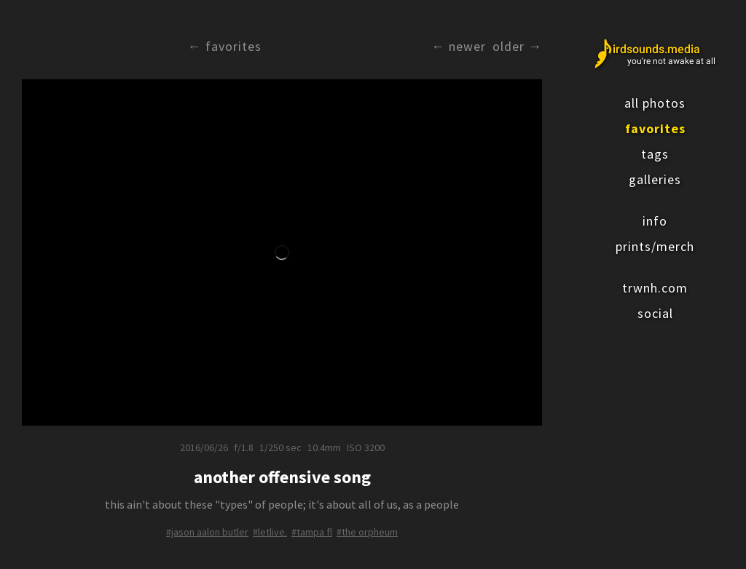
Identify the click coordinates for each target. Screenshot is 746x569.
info (655, 220)
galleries (655, 179)
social (655, 313)
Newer (467, 46)
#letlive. (270, 531)
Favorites (233, 46)
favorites (655, 128)
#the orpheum (367, 531)
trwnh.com (655, 287)
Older (508, 46)
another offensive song (282, 477)
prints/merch (655, 246)
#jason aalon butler (207, 531)
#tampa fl (311, 531)
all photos (655, 103)
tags (655, 154)
